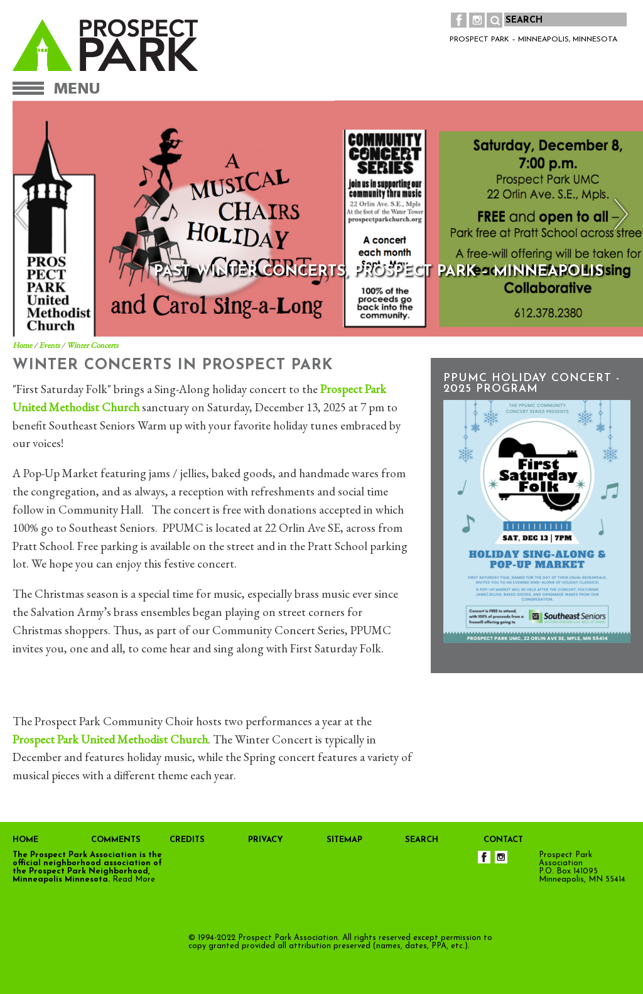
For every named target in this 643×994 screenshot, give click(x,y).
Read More (133, 879)
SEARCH (421, 840)
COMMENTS (116, 840)
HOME (25, 840)
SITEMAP (344, 840)
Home (22, 345)
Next (618, 214)
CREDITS (187, 840)
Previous (24, 214)
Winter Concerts (92, 345)
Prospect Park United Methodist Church (110, 739)
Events (49, 345)
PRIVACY (265, 840)
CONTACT (503, 840)
